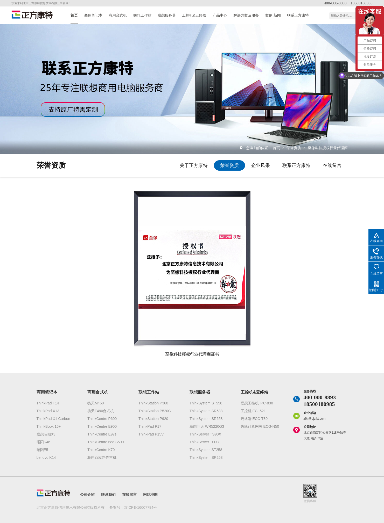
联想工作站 (142, 15)
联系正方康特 (298, 15)
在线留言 (332, 165)
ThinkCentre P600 (102, 419)
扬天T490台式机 (100, 411)
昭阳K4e (43, 442)
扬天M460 (95, 403)
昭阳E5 (42, 450)
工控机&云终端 (194, 15)
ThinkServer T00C (204, 442)
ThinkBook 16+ (49, 426)
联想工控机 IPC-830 (257, 403)
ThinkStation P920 (153, 419)
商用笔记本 (93, 15)
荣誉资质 (294, 148)
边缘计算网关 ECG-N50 (260, 426)
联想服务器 (167, 15)
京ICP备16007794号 (140, 507)
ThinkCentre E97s (101, 434)
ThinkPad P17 (149, 426)
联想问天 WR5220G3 (207, 426)
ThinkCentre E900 (102, 426)
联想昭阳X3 (46, 434)
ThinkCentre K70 (101, 450)
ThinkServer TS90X (205, 434)
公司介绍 (87, 494)
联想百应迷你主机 (101, 457)
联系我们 (108, 494)
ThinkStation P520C (154, 411)
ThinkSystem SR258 (206, 457)
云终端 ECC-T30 (254, 419)
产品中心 (220, 15)
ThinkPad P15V (151, 434)
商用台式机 (118, 15)
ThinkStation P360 (153, 403)
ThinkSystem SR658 (206, 419)
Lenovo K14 (46, 457)
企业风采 (260, 165)
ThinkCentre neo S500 (105, 442)
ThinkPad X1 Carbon (53, 419)
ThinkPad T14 (48, 403)
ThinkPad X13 (48, 411)
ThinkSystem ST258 (206, 450)
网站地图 (150, 494)
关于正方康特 (194, 165)
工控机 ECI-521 (253, 411)
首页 (74, 15)
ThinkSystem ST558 (206, 403)
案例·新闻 (273, 15)
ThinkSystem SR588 (206, 411)
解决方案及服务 (246, 15)
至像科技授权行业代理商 (328, 148)
